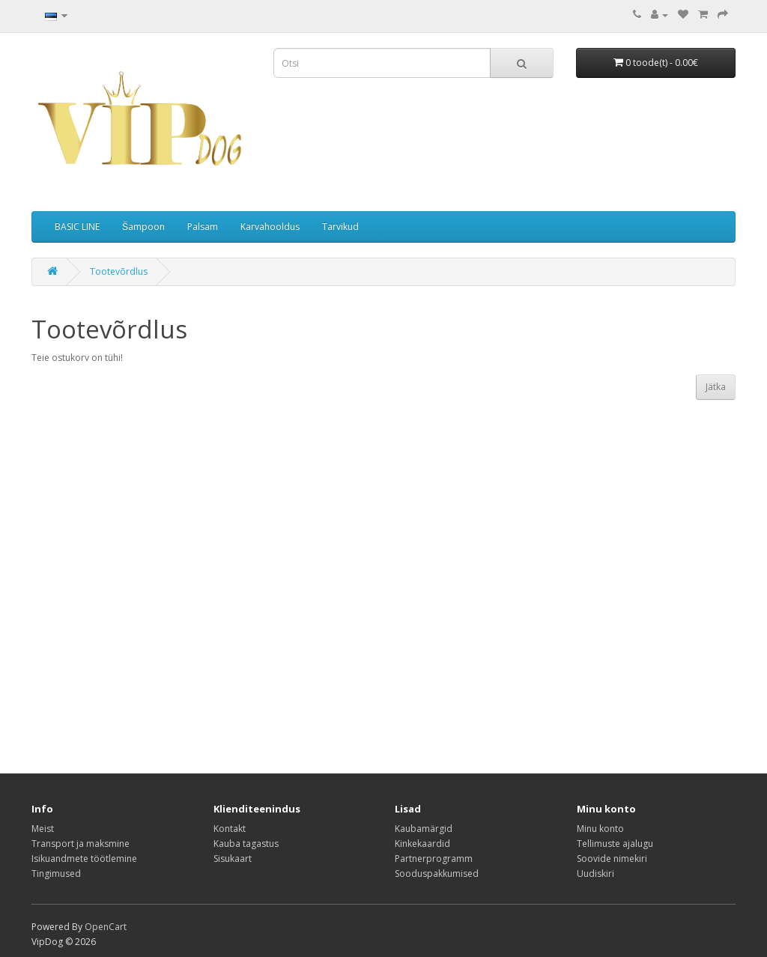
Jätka (716, 386)
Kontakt (229, 828)
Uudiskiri (595, 873)
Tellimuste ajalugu (615, 843)
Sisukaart (232, 858)
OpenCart (106, 926)
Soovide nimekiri (612, 858)
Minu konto (600, 828)
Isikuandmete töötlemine (84, 858)
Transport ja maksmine (80, 843)
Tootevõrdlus (119, 271)
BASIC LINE (77, 226)
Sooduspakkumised (437, 873)
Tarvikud (340, 226)
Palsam (202, 226)
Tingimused (56, 873)
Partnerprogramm (434, 858)
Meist (42, 828)
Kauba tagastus (246, 843)
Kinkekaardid (422, 843)
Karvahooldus (270, 226)
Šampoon (143, 226)
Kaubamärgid (423, 828)
